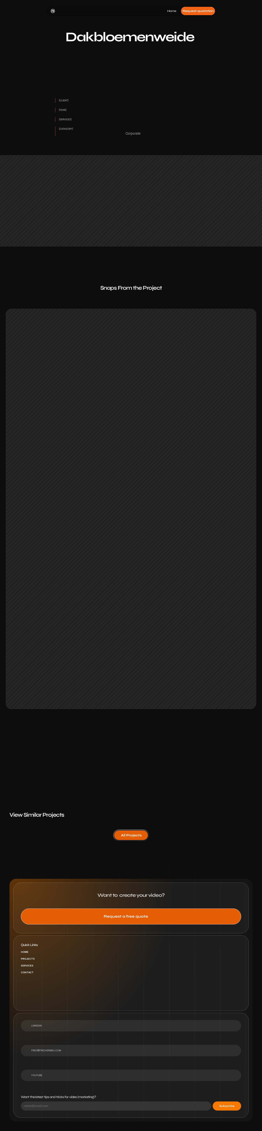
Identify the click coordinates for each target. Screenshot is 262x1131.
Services (27, 965)
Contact (27, 972)
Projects (28, 958)
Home (24, 951)
